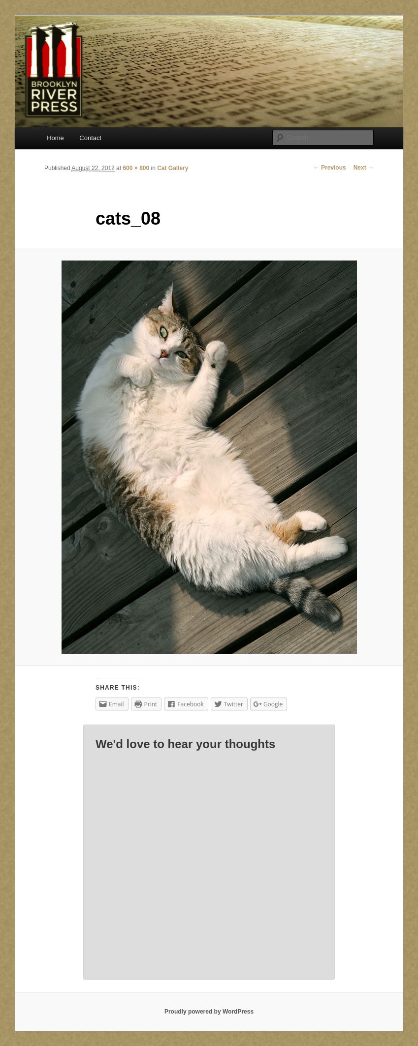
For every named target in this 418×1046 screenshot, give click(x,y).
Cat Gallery (172, 168)
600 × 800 (136, 168)
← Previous (330, 167)
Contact (90, 138)
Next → (364, 167)
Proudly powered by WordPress (209, 1011)
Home (55, 138)
